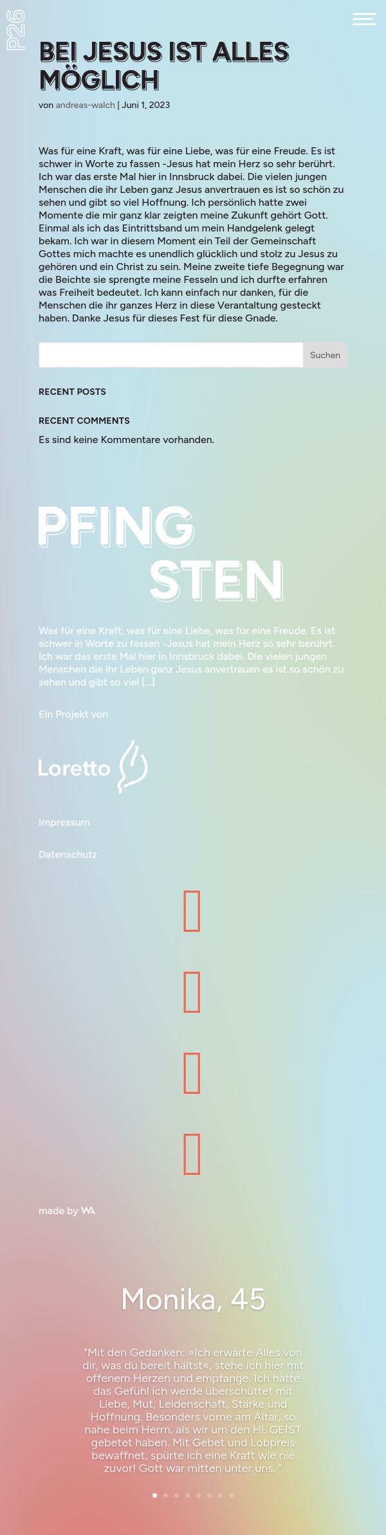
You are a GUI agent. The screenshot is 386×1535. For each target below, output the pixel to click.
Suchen (325, 355)
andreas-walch (85, 105)
